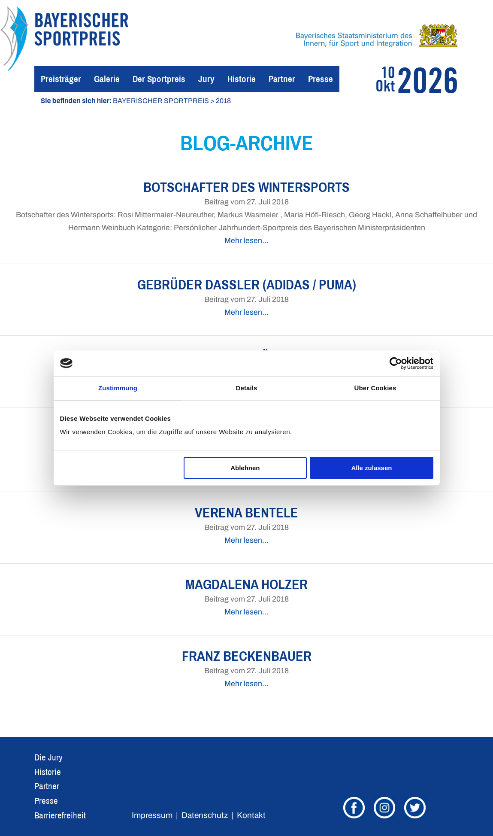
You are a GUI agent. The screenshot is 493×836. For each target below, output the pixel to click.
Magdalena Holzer (246, 584)
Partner (282, 79)
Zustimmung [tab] (117, 388)
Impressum (152, 815)
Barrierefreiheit (60, 815)
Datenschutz (204, 815)
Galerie (107, 79)
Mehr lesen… (246, 241)
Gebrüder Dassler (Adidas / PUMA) (246, 284)
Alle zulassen (371, 467)
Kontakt (251, 815)
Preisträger (61, 79)
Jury (206, 79)
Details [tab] (246, 388)
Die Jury (48, 757)
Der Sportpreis (159, 79)
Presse (320, 79)
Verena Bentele (246, 512)
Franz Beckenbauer (247, 656)
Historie (241, 79)
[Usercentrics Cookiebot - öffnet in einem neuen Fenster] (395, 363)
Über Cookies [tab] (375, 388)
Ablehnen (245, 467)
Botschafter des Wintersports (246, 187)
